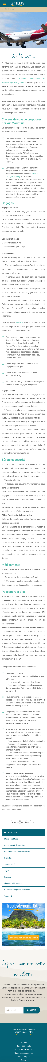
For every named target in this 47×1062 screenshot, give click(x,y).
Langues (7, 877)
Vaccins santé (9, 864)
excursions (28, 1053)
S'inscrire (31, 1010)
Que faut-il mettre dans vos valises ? (17, 852)
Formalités (8, 858)
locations (28, 1049)
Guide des (19, 1049)
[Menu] (4, 3)
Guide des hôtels (23, 1046)
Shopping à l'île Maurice (13, 883)
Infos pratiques (23, 1056)
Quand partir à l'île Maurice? (14, 845)
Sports (23, 1060)
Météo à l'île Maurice (11, 839)
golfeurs (19, 323)
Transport (8, 896)
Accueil (23, 1042)
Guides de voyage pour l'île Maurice (17, 890)
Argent (6, 871)
